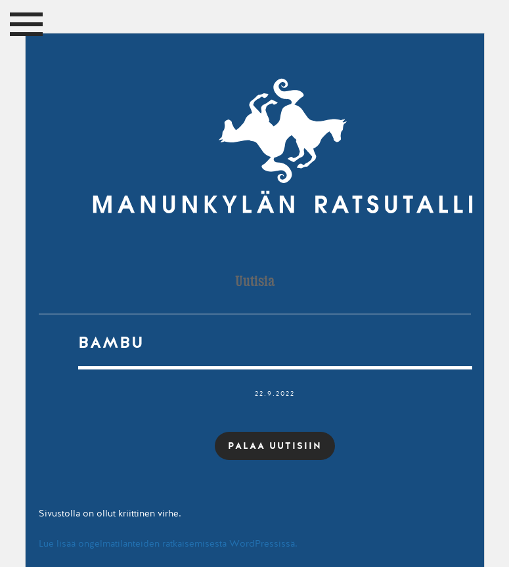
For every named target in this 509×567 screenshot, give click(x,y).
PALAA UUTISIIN (275, 446)
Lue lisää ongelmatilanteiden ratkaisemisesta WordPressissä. (168, 544)
